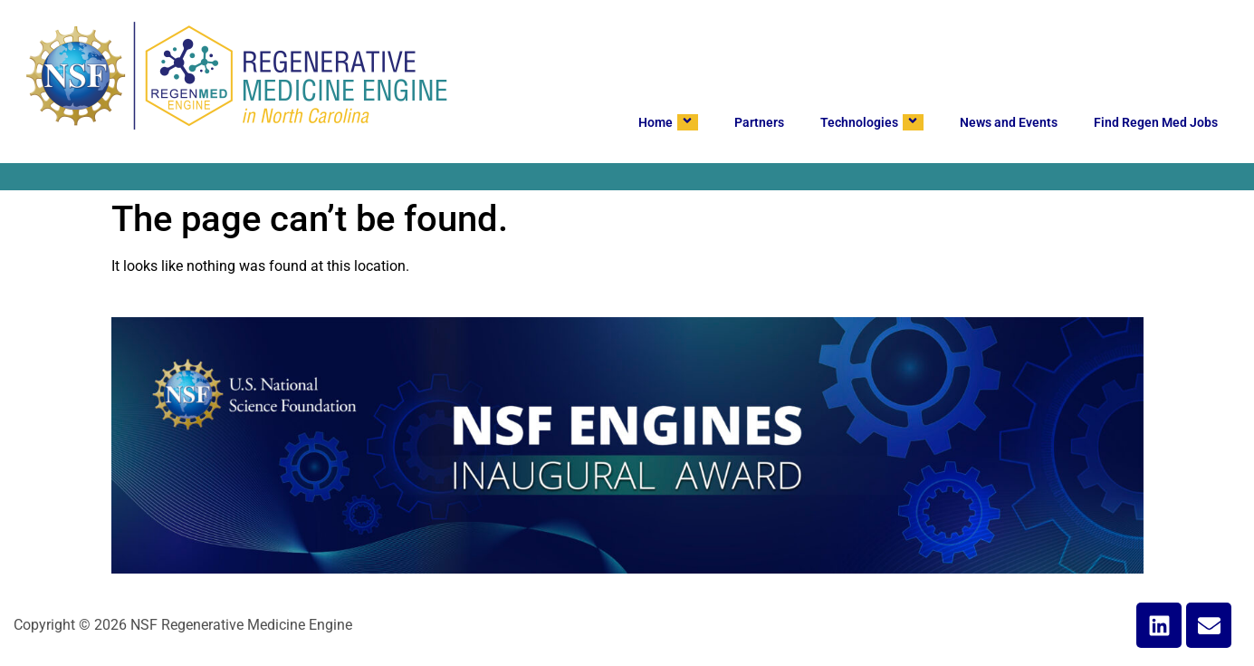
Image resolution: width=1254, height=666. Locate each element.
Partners (759, 122)
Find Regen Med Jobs (1156, 122)
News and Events (1009, 122)
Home (668, 122)
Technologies (872, 122)
